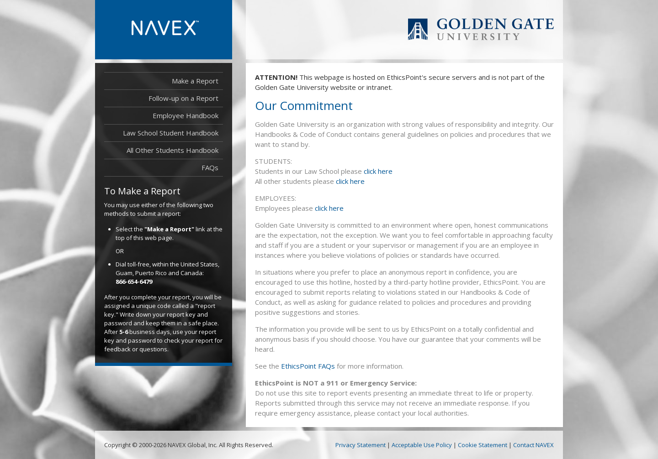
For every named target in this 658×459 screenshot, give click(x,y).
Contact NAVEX (533, 445)
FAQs (210, 167)
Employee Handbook (185, 115)
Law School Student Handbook (170, 132)
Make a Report (195, 80)
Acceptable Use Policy (422, 445)
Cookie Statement (482, 445)
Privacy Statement (360, 445)
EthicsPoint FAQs (308, 365)
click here (378, 171)
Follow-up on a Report (183, 98)
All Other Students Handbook (172, 150)
